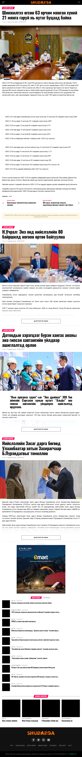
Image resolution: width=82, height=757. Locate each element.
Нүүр (11, 745)
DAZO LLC (72, 754)
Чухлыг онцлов (20, 745)
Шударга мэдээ (42, 745)
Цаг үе (70, 745)
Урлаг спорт (62, 745)
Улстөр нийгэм (31, 745)
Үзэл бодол (52, 745)
